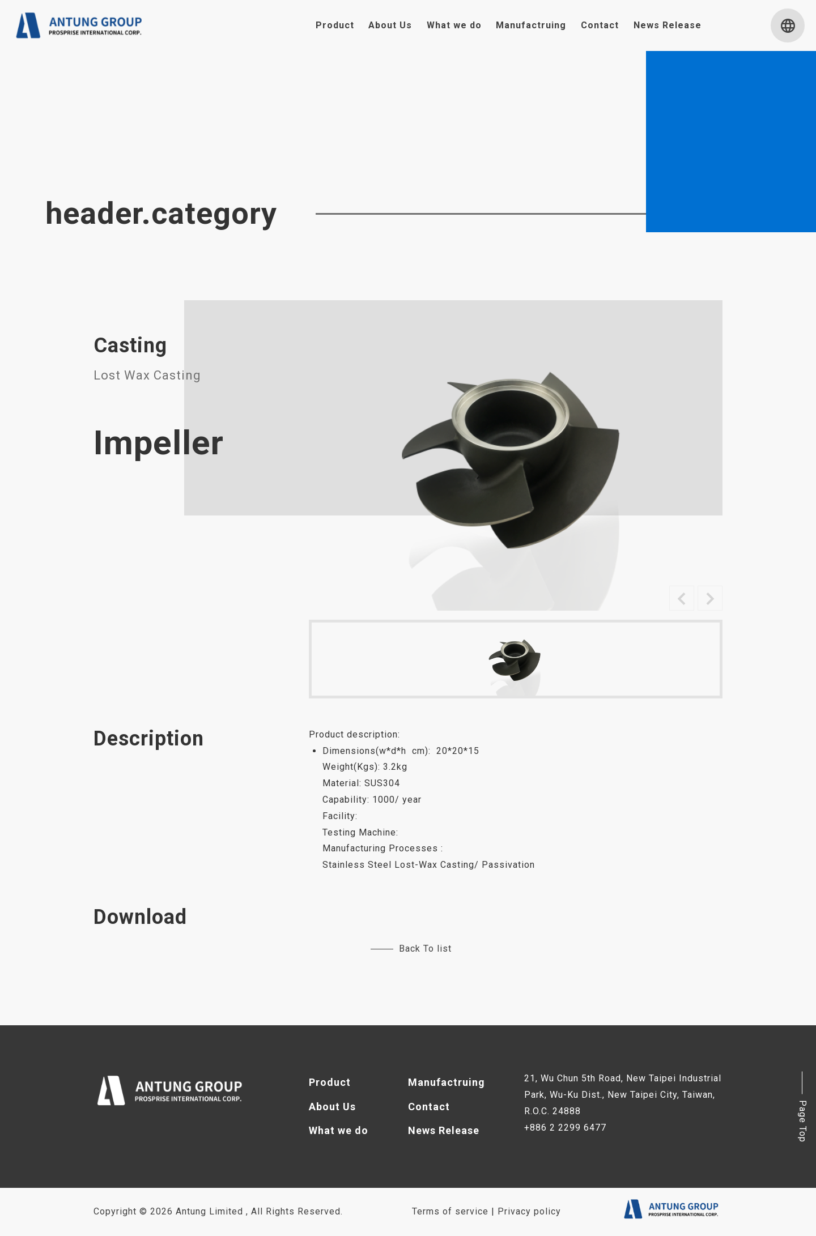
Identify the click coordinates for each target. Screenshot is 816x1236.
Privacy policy (529, 1211)
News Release (668, 25)
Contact (600, 25)
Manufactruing (531, 25)
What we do (454, 25)
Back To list (411, 948)
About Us (390, 25)
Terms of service (450, 1211)
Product (335, 25)
